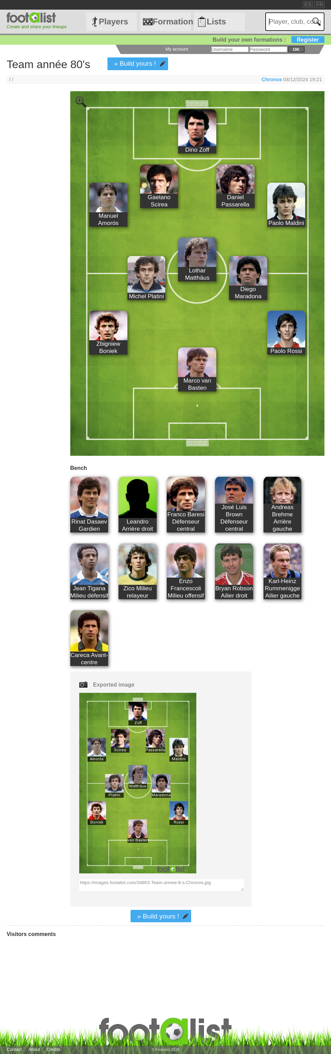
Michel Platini (146, 296)
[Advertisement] (32, 205)
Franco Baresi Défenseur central (186, 521)
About (34, 1049)
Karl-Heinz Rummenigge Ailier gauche (282, 588)
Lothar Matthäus (197, 274)
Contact (14, 1049)
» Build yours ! (135, 63)
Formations (172, 21)
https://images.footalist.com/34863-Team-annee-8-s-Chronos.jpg (161, 885)
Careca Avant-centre (89, 659)
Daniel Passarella (235, 201)
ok (296, 49)
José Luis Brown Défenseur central (234, 518)
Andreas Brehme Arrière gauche (282, 518)
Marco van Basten (197, 384)
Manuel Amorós (108, 219)
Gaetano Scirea (159, 201)
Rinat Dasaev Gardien (89, 525)
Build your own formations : (268, 40)
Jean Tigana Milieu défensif (89, 592)
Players (113, 21)
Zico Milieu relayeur (137, 592)
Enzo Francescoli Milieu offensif (186, 588)
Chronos (271, 79)
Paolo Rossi (286, 350)
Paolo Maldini (286, 222)
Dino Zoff (197, 149)
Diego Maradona (248, 293)
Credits (53, 1049)
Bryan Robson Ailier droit (234, 592)
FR (319, 5)
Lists (216, 21)
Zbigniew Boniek (108, 347)
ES (308, 5)
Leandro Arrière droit (137, 525)
